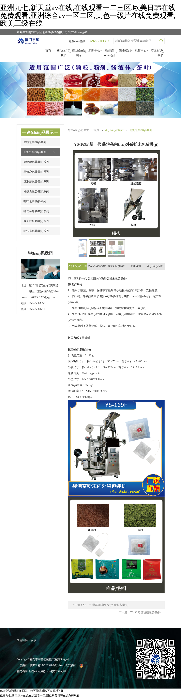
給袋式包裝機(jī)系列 (36, 231)
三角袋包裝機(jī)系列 (36, 171)
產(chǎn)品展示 (79, 53)
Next (173, 90)
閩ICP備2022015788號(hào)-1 (47, 665)
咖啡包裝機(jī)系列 (34, 201)
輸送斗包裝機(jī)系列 (36, 211)
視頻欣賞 (135, 266)
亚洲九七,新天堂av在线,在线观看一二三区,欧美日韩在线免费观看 (39, 695)
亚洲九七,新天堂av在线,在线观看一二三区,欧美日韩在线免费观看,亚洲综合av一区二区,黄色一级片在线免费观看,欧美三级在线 (87, 15)
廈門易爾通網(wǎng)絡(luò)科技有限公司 (41, 671)
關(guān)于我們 (63, 53)
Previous (8, 90)
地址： (25, 285)
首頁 (48, 50)
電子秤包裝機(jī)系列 (36, 221)
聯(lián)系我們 (157, 53)
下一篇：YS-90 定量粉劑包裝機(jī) (139, 612)
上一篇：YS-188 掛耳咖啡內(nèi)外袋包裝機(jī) (100, 604)
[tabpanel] (90, 90)
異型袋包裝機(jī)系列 (36, 191)
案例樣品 (125, 50)
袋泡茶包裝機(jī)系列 (36, 181)
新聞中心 (94, 50)
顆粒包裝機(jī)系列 (34, 142)
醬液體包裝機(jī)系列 (36, 161)
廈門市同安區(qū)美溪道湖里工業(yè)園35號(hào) (44, 288)
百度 (34, 640)
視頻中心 (140, 50)
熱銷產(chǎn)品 (109, 53)
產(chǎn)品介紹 (77, 266)
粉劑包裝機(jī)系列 (40, 152)
